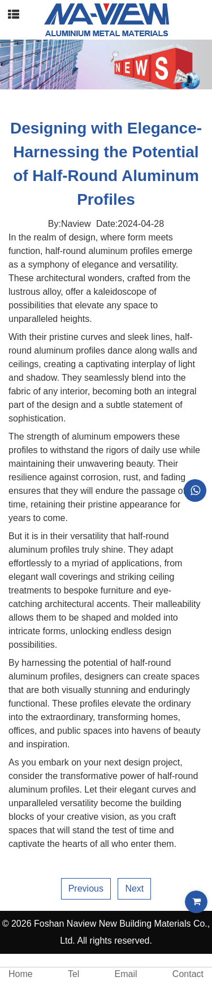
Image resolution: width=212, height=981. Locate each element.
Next (134, 888)
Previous (85, 888)
